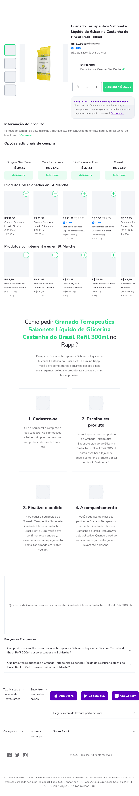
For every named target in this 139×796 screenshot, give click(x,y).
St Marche (87, 65)
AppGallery (125, 696)
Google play (94, 696)
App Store (64, 696)
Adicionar (19, 175)
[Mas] (96, 86)
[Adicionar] (26, 194)
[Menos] (77, 86)
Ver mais (26, 135)
